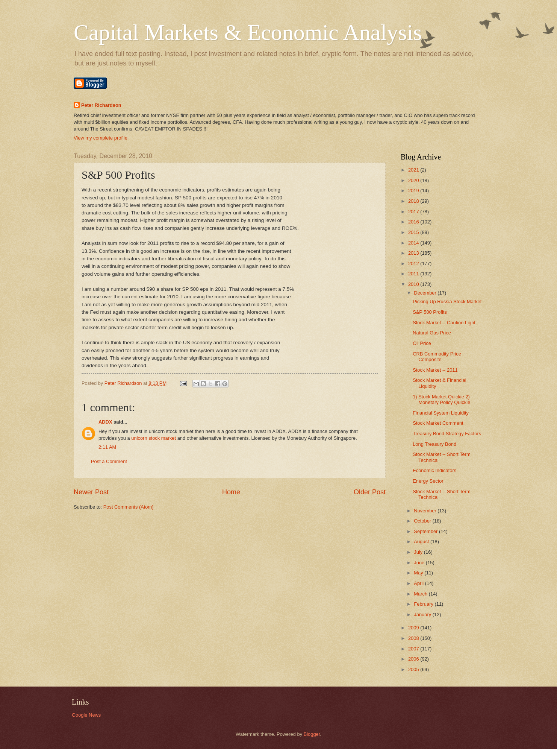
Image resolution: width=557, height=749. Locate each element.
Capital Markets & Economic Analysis (248, 32)
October (423, 521)
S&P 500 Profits (430, 312)
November (425, 511)
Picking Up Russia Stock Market (447, 301)
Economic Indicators (434, 470)
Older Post (370, 492)
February (424, 604)
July (419, 552)
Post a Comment (109, 461)
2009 (414, 627)
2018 (414, 201)
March (421, 594)
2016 (414, 222)
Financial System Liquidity (441, 413)
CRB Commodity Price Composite (437, 356)
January (423, 614)
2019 (414, 190)
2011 (414, 274)
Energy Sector (428, 481)
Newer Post (91, 492)
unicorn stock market (153, 438)
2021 (414, 170)
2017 (414, 211)
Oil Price (422, 343)
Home (231, 492)
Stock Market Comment (438, 423)
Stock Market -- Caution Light (444, 322)
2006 (414, 659)
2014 (414, 243)
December (425, 293)
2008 (414, 638)
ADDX (106, 422)
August (422, 541)
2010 (414, 284)
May (419, 573)
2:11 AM (107, 447)
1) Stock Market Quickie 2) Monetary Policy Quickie (441, 399)
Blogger (312, 734)
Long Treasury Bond (434, 444)
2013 (414, 253)
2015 (414, 232)
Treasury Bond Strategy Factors (447, 433)
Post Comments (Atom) (128, 507)
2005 (414, 669)
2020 (414, 180)
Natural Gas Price (432, 333)
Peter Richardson (101, 105)
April (419, 583)
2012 (414, 263)
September (426, 531)
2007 (414, 649)
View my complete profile (100, 138)
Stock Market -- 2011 (435, 370)
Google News (86, 715)
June (420, 562)
